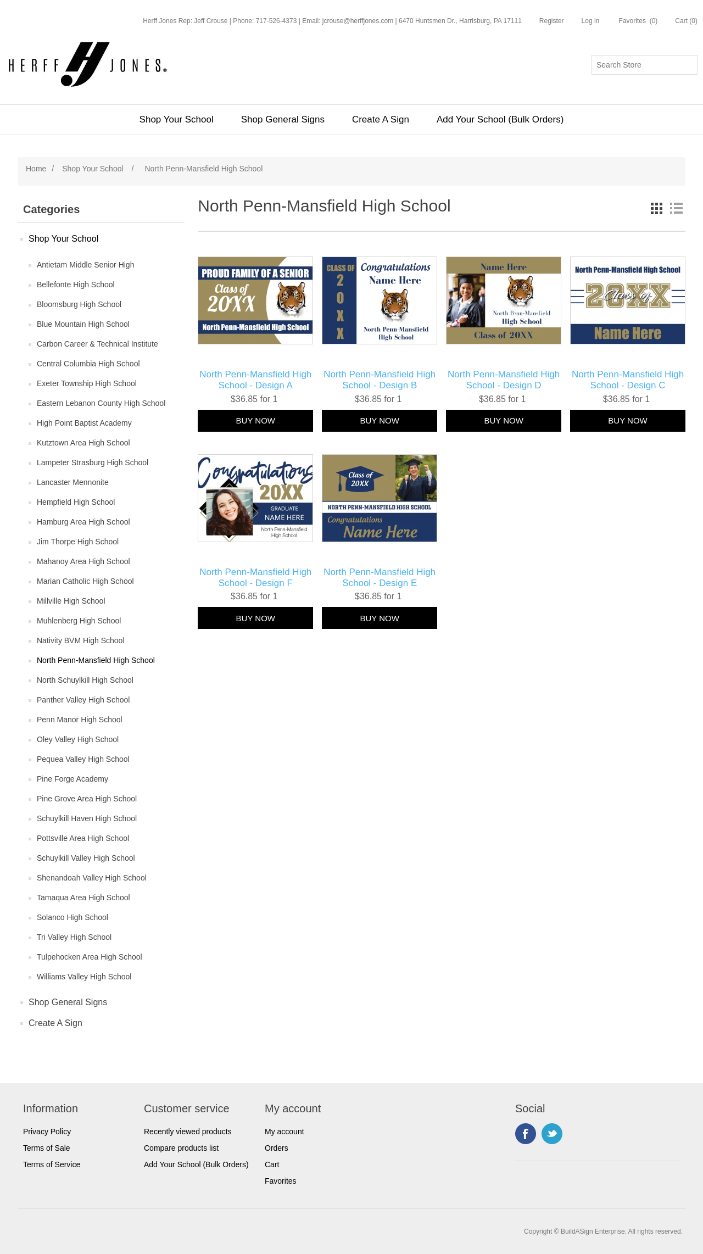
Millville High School (71, 601)
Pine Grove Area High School (87, 798)
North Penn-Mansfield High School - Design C (628, 380)
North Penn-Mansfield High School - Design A (255, 380)
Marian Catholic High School (85, 581)
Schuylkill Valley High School (86, 858)
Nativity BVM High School (81, 640)
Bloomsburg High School (79, 304)
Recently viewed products (188, 1131)
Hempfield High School (76, 502)
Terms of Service (51, 1164)
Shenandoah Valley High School (92, 877)
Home (36, 168)
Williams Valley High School (84, 976)
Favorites (281, 1181)
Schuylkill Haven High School (87, 818)
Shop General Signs (283, 119)
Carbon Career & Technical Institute (97, 343)
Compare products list (181, 1148)
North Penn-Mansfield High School (96, 660)
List (676, 208)
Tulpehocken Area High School (89, 956)
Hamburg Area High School (83, 521)
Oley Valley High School (78, 739)
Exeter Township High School (87, 383)
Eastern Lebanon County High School (101, 403)
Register (551, 21)
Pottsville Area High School (83, 838)
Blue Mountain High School (83, 324)
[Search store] (645, 65)
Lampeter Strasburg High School (92, 462)
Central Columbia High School (88, 363)
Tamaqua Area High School (83, 897)
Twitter (552, 1133)
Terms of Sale (46, 1148)
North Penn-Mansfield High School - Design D (504, 380)
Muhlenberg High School (79, 620)
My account (284, 1131)
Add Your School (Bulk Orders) (500, 119)
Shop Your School (177, 119)
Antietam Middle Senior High (85, 264)
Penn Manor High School (79, 719)
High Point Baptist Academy (84, 423)
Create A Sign (380, 119)
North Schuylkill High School (85, 680)
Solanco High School (72, 917)
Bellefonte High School (76, 284)
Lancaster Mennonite (73, 482)
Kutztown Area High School (83, 442)
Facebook (525, 1133)
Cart (272, 1164)
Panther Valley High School (83, 699)
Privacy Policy (47, 1131)
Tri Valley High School (74, 937)
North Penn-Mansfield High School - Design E (379, 577)
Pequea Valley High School (83, 759)
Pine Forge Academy (72, 778)
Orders (276, 1148)
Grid (656, 208)
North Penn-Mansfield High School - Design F (255, 577)
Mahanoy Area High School (83, 561)
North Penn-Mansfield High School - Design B (379, 380)
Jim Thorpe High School (78, 541)
